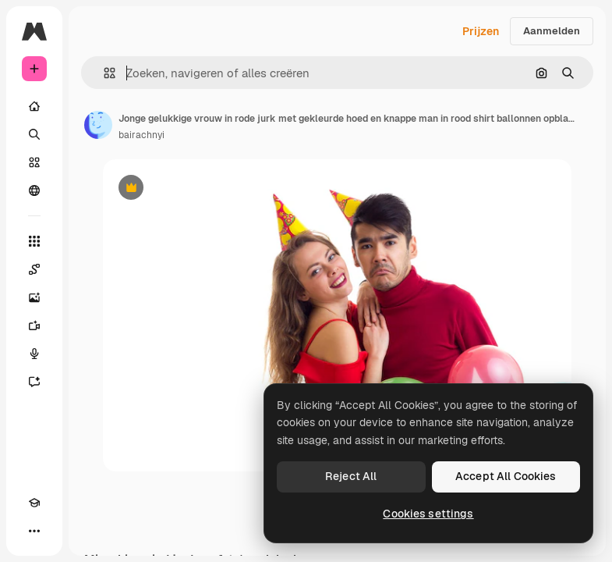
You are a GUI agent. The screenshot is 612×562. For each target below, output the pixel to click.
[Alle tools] (34, 241)
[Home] (34, 106)
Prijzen (480, 31)
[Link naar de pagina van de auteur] (98, 125)
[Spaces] (34, 269)
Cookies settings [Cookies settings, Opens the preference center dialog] (428, 514)
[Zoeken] (34, 134)
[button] (103, 73)
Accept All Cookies (506, 476)
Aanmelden (551, 30)
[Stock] (34, 162)
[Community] (34, 190)
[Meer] (34, 530)
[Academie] (34, 502)
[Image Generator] (34, 297)
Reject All (351, 476)
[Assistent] (34, 381)
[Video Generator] (34, 325)
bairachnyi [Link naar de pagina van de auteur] (141, 135)
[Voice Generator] (34, 353)
